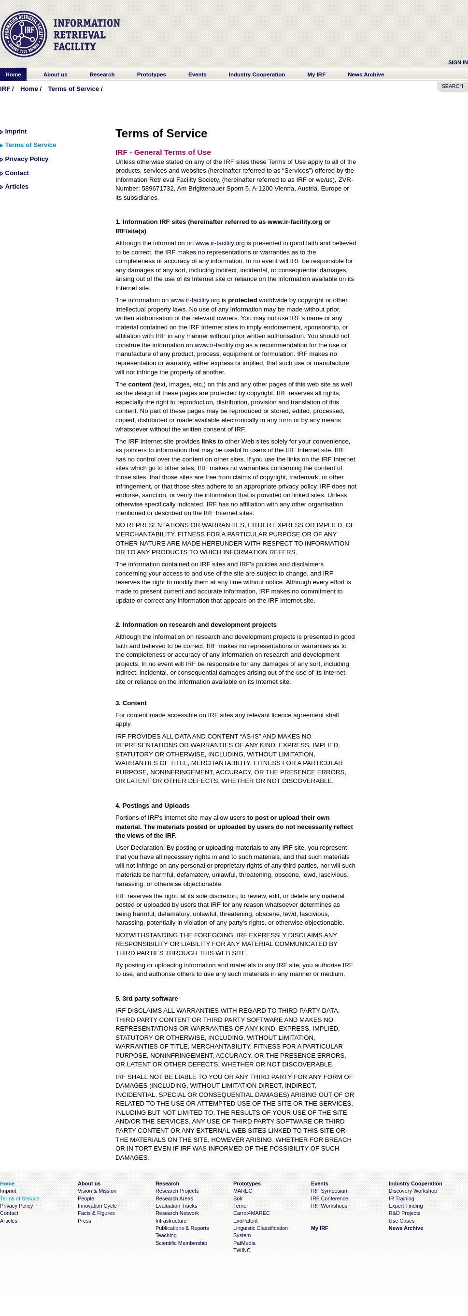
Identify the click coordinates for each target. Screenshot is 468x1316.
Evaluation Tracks (176, 1206)
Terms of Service (73, 88)
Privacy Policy (27, 159)
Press (84, 1221)
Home (29, 88)
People (86, 1198)
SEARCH (452, 86)
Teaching (166, 1235)
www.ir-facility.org (220, 243)
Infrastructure (171, 1221)
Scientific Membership (181, 1243)
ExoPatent (245, 1221)
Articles (17, 186)
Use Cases (402, 1221)
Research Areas (174, 1198)
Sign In (458, 62)
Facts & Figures (96, 1213)
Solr (237, 1198)
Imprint (16, 131)
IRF (5, 88)
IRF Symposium (330, 1191)
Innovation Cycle (97, 1206)
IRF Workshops (329, 1206)
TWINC (242, 1250)
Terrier (240, 1206)
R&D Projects (405, 1213)
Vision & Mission (97, 1191)
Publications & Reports (182, 1228)
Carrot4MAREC (251, 1213)
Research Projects (177, 1191)
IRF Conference (329, 1198)
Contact (17, 173)
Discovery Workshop (413, 1191)
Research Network (177, 1213)
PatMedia (244, 1243)
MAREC (243, 1191)
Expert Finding (406, 1206)
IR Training (401, 1198)
